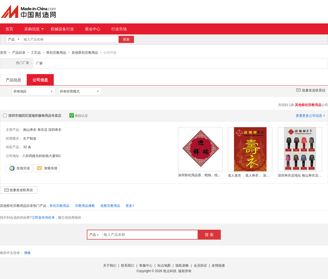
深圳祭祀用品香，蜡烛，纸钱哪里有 (200, 175)
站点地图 (164, 265)
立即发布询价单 (43, 217)
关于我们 (109, 265)
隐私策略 (182, 265)
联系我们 (127, 265)
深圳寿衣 (54, 129)
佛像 (27, 252)
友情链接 (218, 265)
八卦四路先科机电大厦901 (41, 156)
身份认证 (78, 115)
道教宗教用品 (110, 205)
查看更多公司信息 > (310, 115)
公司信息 (40, 79)
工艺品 (36, 53)
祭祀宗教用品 (56, 53)
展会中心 (92, 29)
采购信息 (34, 29)
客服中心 (145, 265)
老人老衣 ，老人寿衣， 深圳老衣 (250, 175)
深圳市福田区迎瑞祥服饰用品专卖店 (34, 115)
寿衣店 (42, 129)
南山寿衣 (29, 129)
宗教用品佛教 (85, 205)
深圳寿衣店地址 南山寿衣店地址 (300, 175)
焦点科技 (169, 271)
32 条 (27, 147)
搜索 (126, 39)
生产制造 (29, 138)
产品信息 (13, 79)
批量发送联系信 (310, 90)
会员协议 (200, 265)
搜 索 (209, 234)
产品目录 (18, 53)
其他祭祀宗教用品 (85, 53)
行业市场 (119, 29)
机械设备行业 (62, 29)
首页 (9, 29)
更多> (130, 205)
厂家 (39, 63)
